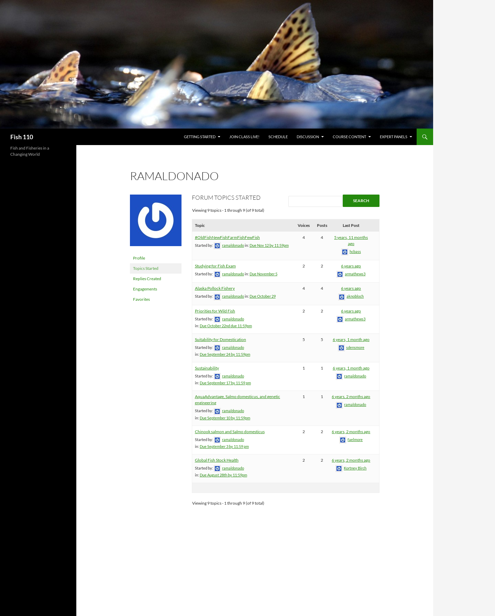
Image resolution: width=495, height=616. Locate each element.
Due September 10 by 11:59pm (225, 418)
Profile (139, 258)
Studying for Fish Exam (215, 265)
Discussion (308, 136)
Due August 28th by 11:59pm (223, 475)
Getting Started (200, 136)
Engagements (145, 289)
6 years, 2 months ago (351, 396)
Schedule (278, 136)
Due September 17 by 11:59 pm (225, 383)
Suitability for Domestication (220, 339)
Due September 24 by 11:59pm (225, 354)
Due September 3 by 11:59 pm (224, 446)
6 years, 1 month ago (351, 339)
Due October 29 (263, 296)
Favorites (141, 299)
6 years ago (351, 265)
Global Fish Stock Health (217, 460)
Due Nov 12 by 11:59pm (269, 245)
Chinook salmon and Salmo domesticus (230, 431)
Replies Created (147, 278)
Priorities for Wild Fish (215, 311)
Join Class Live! (244, 136)
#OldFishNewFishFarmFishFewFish (227, 237)
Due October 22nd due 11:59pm (226, 325)
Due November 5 (263, 274)
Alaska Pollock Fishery (215, 288)
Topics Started (145, 268)
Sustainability (207, 368)
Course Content (349, 136)
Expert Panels (393, 136)
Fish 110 (21, 137)
